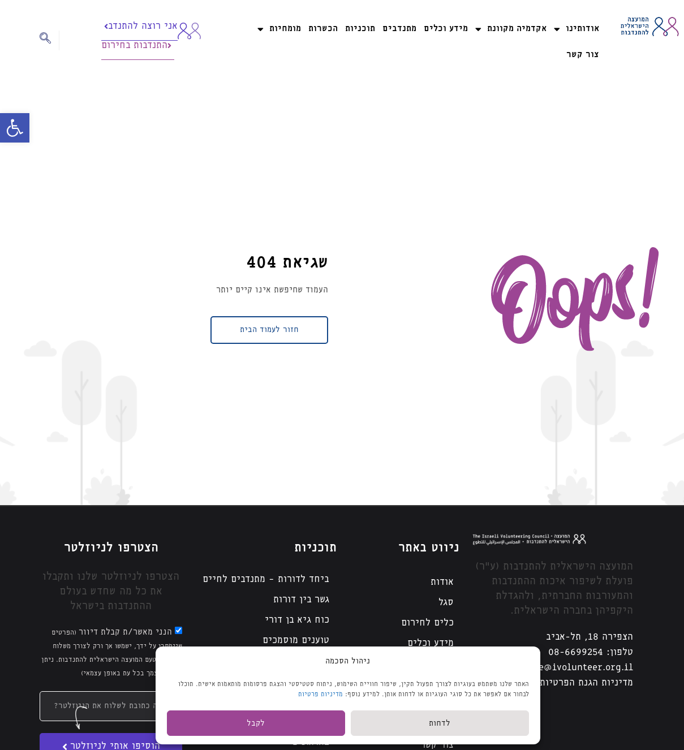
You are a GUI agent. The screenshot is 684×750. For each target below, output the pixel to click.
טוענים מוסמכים (296, 640)
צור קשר (582, 54)
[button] (14, 128)
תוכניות (360, 28)
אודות (442, 582)
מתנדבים (399, 28)
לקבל (256, 723)
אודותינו (576, 29)
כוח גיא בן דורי (297, 620)
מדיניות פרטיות (320, 694)
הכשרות (323, 28)
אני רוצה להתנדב (141, 26)
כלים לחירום (427, 623)
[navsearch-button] (49, 40)
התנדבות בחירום (136, 45)
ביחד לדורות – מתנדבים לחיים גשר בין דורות (266, 590)
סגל (446, 602)
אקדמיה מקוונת (511, 29)
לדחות (439, 723)
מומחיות (279, 29)
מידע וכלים (446, 28)
